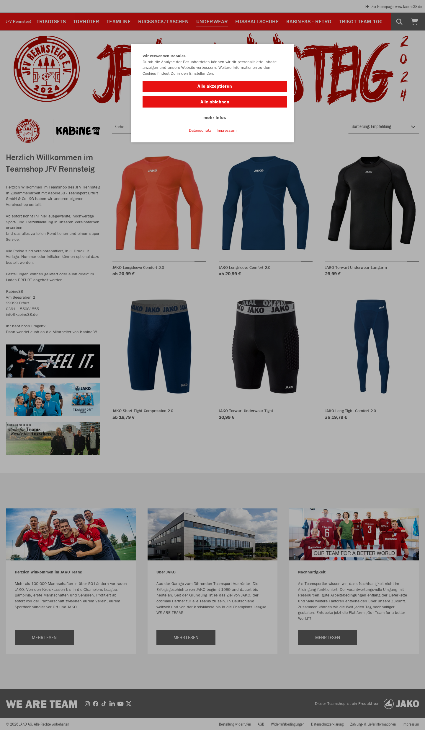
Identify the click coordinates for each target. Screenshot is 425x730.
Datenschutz (200, 130)
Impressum (226, 130)
